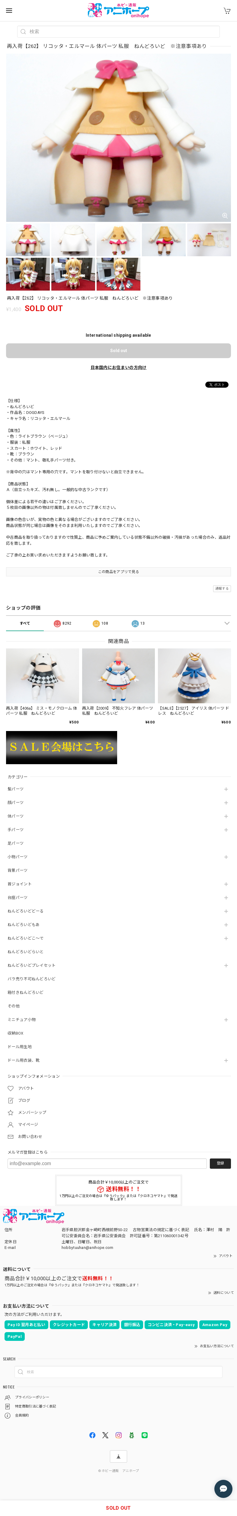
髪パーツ (16, 789)
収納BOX (16, 1033)
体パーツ (16, 816)
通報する (222, 589)
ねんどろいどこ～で (26, 938)
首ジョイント (20, 884)
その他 (14, 1006)
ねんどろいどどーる (26, 911)
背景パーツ (18, 870)
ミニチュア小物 (22, 1019)
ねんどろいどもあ (24, 924)
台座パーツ (18, 897)
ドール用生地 (20, 1047)
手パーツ (16, 829)
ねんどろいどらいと (26, 952)
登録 (220, 1163)
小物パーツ (18, 857)
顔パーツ (16, 802)
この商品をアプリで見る (118, 572)
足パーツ (16, 843)
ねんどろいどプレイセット (32, 965)
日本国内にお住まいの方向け (119, 367)
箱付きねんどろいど (26, 992)
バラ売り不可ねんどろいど (32, 979)
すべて (25, 623)
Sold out (118, 350)
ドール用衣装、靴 (24, 1060)
